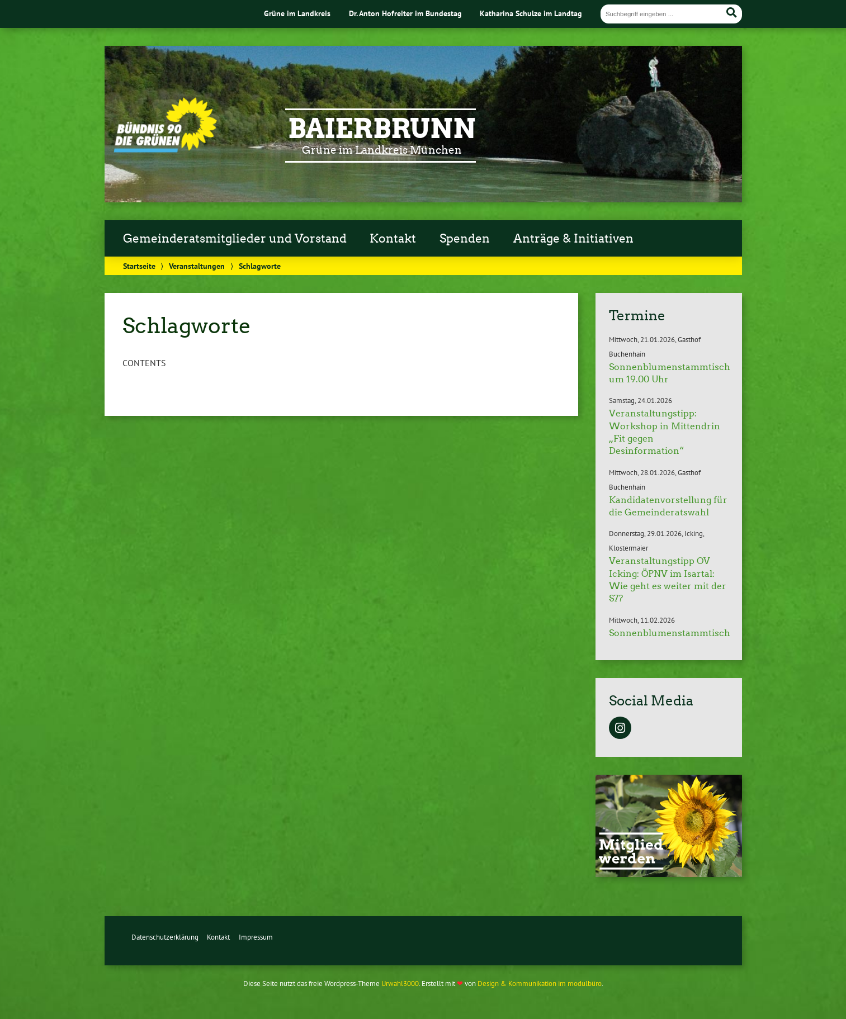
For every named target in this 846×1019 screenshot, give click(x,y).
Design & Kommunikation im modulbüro (540, 983)
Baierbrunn (382, 128)
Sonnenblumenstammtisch (669, 633)
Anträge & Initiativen (573, 238)
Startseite (139, 265)
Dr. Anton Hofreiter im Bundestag (405, 13)
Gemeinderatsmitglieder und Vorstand (235, 238)
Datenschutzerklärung (164, 937)
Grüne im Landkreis (297, 13)
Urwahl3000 (400, 983)
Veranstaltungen (197, 265)
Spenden (464, 238)
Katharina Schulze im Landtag (531, 13)
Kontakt (393, 238)
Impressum (256, 937)
